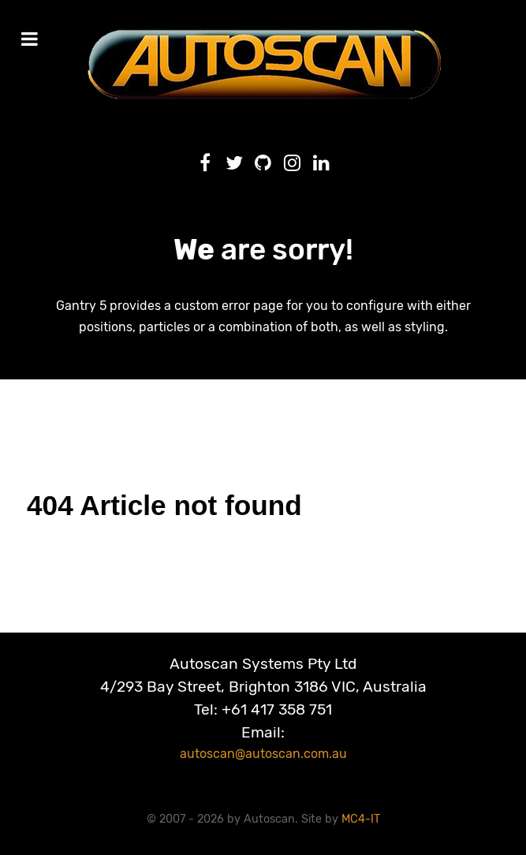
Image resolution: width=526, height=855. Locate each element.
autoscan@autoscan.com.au (263, 753)
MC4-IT (360, 819)
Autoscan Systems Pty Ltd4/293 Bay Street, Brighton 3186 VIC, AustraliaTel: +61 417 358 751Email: (263, 698)
